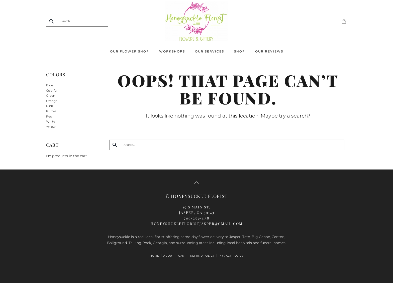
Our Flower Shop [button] (129, 51)
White (50, 121)
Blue (49, 85)
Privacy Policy (231, 255)
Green (50, 95)
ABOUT (168, 255)
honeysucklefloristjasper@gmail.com (197, 223)
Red (49, 116)
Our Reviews (269, 51)
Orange (51, 101)
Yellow (50, 127)
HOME (154, 255)
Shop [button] (239, 51)
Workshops (172, 51)
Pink (49, 106)
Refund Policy (202, 255)
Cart (182, 255)
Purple (51, 111)
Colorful (51, 90)
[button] (196, 182)
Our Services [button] (209, 51)
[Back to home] (196, 21)
